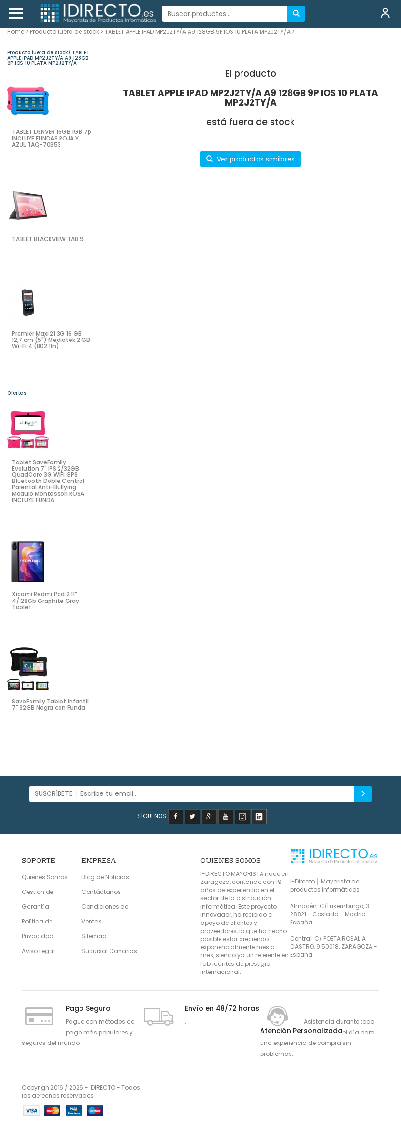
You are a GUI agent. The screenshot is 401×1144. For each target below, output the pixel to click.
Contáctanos (101, 892)
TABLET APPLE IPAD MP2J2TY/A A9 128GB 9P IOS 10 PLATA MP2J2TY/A (198, 32)
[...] (225, 14)
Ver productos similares (250, 159)
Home (15, 32)
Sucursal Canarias (109, 951)
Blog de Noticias (105, 877)
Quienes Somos (45, 877)
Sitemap (93, 936)
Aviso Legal (38, 951)
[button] (16, 13)
